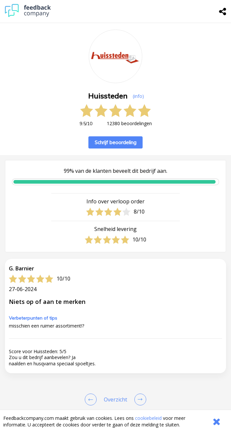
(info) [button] (138, 96)
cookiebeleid (148, 418)
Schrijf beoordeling (115, 142)
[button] (115, 399)
